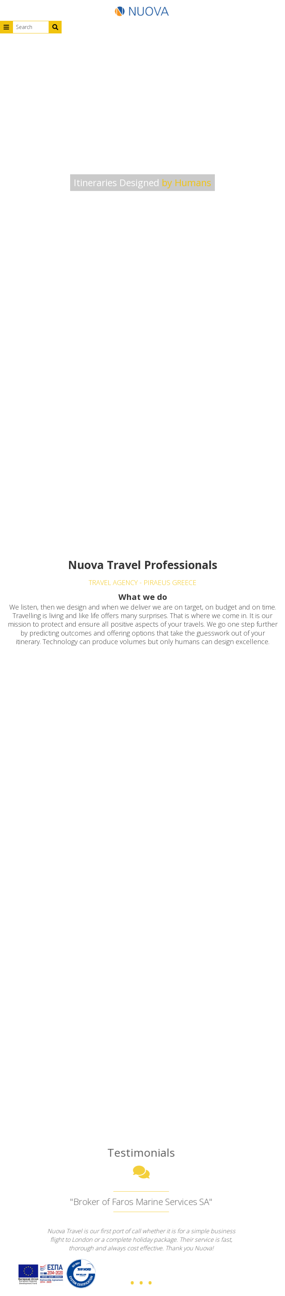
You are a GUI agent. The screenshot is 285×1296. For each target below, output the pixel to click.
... (138, 1269)
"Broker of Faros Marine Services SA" (139, 1201)
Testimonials (139, 1152)
